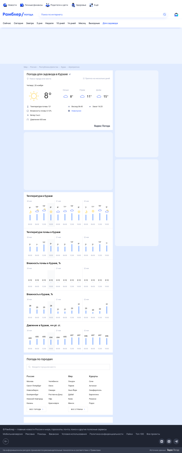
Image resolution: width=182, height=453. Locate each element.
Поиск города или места (39, 79)
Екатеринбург (32, 394)
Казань (30, 403)
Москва (30, 381)
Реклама (29, 434)
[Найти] (165, 14)
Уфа (50, 399)
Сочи (91, 381)
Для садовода (110, 23)
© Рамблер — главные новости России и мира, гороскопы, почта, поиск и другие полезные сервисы (55, 429)
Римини (92, 399)
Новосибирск (32, 390)
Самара (52, 390)
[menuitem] (10, 5)
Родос (91, 403)
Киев (70, 399)
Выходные (94, 23)
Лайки (129, 434)
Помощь (41, 434)
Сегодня (18, 23)
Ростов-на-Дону (55, 394)
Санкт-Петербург (34, 386)
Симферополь (95, 390)
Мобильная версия (13, 434)
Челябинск (53, 381)
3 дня (39, 23)
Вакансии (54, 434)
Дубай (71, 394)
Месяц (82, 23)
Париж (71, 386)
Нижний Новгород (35, 399)
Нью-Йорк (72, 390)
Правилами (95, 450)
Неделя (49, 23)
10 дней (60, 23)
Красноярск (54, 403)
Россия (30, 376)
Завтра (30, 23)
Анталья (92, 386)
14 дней (72, 23)
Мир (70, 376)
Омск (51, 386)
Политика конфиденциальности (106, 434)
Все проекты (153, 434)
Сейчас (7, 23)
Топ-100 (140, 434)
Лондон (71, 381)
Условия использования (74, 434)
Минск (71, 403)
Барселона (94, 394)
